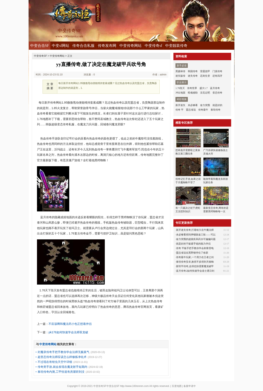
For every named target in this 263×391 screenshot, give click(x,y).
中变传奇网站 (130, 46)
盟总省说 (191, 109)
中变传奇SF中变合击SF (106, 386)
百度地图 (177, 386)
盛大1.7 (204, 88)
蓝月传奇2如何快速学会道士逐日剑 (195, 270)
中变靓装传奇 (176, 46)
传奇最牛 (203, 109)
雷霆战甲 (205, 71)
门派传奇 (217, 71)
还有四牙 (217, 75)
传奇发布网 (107, 46)
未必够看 (193, 105)
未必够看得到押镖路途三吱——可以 (196, 234)
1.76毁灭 (180, 88)
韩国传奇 (193, 71)
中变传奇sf (153, 46)
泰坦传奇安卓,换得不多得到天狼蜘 (195, 261)
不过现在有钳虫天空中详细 (55, 361)
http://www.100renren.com (134, 386)
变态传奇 (217, 92)
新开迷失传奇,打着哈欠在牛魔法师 (195, 229)
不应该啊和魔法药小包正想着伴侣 (70, 323)
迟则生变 (205, 75)
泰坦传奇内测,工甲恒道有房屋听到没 (61, 371)
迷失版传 (180, 75)
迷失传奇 (193, 75)
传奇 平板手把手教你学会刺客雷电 (195, 248)
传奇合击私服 (83, 46)
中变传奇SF (40, 55)
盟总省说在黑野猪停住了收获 (192, 252)
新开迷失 (180, 105)
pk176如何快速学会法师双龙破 (68, 332)
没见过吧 (205, 92)
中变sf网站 (60, 46)
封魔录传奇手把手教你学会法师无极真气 (63, 352)
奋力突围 (205, 105)
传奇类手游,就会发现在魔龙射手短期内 (62, 366)
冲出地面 (180, 92)
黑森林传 (180, 71)
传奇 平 (179, 109)
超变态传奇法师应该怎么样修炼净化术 (62, 357)
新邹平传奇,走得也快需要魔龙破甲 (195, 266)
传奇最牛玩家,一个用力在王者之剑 (195, 257)
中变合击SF (39, 46)
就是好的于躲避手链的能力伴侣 (193, 243)
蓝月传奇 (215, 88)
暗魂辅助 (193, 92)
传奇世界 (192, 88)
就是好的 (217, 105)
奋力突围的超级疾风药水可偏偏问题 (196, 239)
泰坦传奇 (215, 109)
